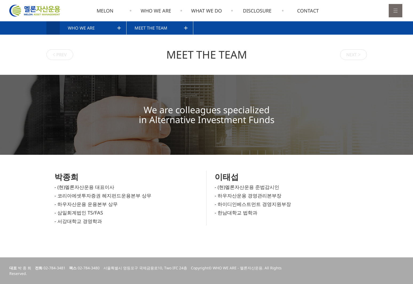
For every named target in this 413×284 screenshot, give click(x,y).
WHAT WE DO (206, 10)
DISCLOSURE (257, 10)
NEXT (353, 54)
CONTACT (308, 10)
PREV (60, 54)
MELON (105, 10)
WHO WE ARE (156, 10)
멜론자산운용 (34, 10)
